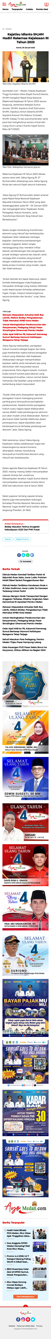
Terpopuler (17, 9)
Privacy (39, 1326)
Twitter (34, 1320)
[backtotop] (25, 1307)
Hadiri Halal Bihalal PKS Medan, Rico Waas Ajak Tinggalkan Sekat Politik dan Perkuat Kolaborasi (19, 1233)
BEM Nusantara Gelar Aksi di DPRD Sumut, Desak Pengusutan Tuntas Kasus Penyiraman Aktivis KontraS (18, 1272)
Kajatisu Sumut (22, 539)
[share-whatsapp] (28, 555)
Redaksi (12, 1326)
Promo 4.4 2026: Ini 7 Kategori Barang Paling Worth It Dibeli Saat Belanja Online (19, 1259)
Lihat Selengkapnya (25, 1297)
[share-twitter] (23, 555)
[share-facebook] (19, 555)
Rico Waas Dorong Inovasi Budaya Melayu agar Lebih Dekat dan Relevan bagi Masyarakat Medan (16, 1285)
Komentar (25, 561)
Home (5, 9)
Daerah (8, 539)
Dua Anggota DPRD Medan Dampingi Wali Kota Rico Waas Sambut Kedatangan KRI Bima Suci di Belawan (18, 1246)
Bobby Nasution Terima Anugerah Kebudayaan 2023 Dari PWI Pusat (22, 528)
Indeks (29, 9)
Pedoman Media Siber (26, 1326)
